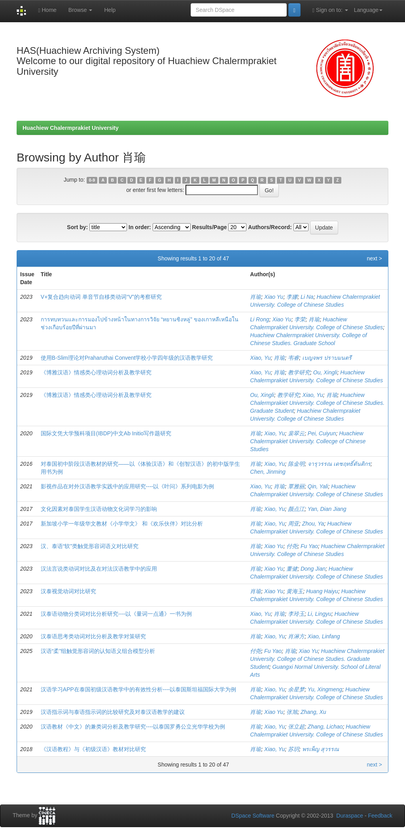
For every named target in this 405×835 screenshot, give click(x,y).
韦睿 (293, 358)
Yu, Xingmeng (325, 689)
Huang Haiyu (322, 591)
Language (368, 10)
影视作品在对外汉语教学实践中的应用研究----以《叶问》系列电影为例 (127, 486)
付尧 (291, 546)
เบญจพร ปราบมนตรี (327, 358)
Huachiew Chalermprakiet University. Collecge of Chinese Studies (307, 441)
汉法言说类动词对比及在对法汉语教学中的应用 (99, 569)
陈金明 (296, 464)
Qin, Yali (318, 486)
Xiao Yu (273, 297)
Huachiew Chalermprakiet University (71, 128)
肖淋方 (296, 636)
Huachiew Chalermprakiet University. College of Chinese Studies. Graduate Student (317, 403)
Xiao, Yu (260, 358)
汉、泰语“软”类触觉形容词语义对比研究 (89, 546)
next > (374, 258)
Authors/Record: (269, 227)
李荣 (299, 319)
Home (47, 10)
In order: (140, 227)
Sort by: (77, 227)
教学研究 (299, 372)
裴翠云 (296, 433)
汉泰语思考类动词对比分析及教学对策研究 (93, 636)
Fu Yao (309, 546)
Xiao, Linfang (324, 636)
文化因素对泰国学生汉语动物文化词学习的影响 (99, 509)
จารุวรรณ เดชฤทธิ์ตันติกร (339, 464)
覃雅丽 (296, 486)
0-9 (92, 180)
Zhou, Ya (313, 523)
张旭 (291, 712)
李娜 (291, 297)
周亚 (293, 523)
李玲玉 (296, 614)
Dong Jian (313, 569)
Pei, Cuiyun (322, 433)
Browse (80, 10)
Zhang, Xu (313, 712)
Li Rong (259, 319)
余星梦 (296, 689)
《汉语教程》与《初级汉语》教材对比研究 (93, 749)
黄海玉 (294, 591)
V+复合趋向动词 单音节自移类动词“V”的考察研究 (101, 297)
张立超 (296, 726)
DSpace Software (252, 815)
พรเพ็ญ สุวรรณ (320, 749)
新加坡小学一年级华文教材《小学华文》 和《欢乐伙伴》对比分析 (122, 523)
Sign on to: (330, 10)
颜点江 (296, 509)
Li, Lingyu (319, 614)
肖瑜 (255, 297)
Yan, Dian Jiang (327, 509)
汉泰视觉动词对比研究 (68, 591)
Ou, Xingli (325, 372)
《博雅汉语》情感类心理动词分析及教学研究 (96, 372)
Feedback (380, 815)
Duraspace (349, 815)
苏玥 (293, 749)
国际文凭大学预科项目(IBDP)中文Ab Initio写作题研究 (106, 433)
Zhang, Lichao (325, 726)
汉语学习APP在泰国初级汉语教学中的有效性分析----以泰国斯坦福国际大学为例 (139, 689)
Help (109, 10)
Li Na (307, 297)
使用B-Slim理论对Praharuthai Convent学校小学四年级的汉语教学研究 (127, 358)
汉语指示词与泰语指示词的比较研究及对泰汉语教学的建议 (113, 712)
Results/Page (209, 227)
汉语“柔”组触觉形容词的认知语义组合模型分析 (98, 651)
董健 (291, 569)
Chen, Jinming (268, 472)
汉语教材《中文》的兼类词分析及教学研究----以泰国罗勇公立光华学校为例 (133, 726)
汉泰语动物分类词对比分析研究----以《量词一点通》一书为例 (116, 614)
